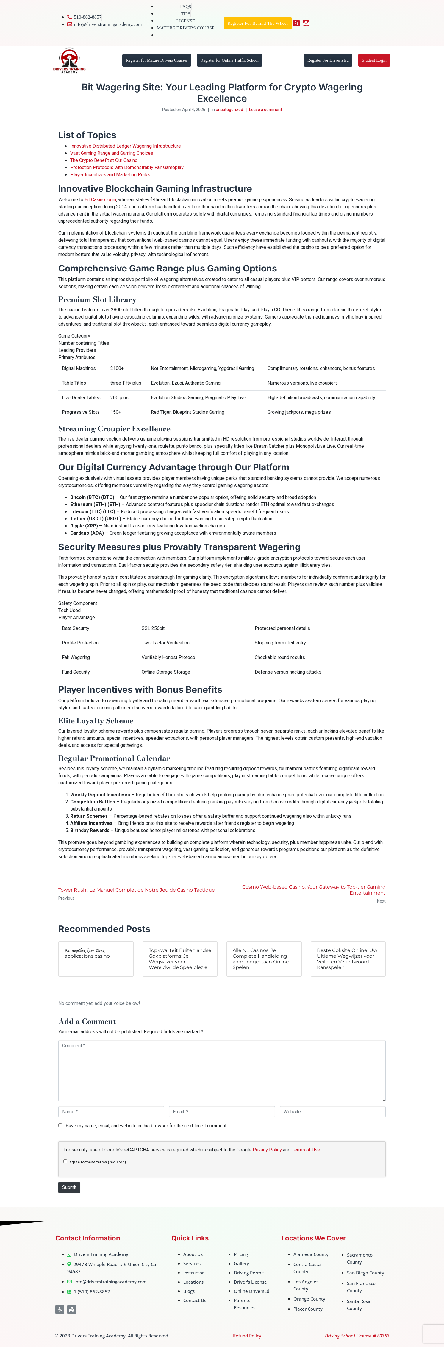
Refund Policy (247, 1336)
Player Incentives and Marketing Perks (110, 174)
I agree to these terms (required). (95, 1162)
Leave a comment (265, 110)
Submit (69, 1187)
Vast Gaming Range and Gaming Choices (111, 153)
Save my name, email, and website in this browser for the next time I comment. (146, 1125)
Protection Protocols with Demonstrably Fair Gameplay (127, 167)
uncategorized (229, 110)
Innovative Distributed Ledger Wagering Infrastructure (125, 146)
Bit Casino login (100, 199)
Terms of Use (306, 1150)
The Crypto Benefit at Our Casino (103, 160)
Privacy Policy (267, 1150)
